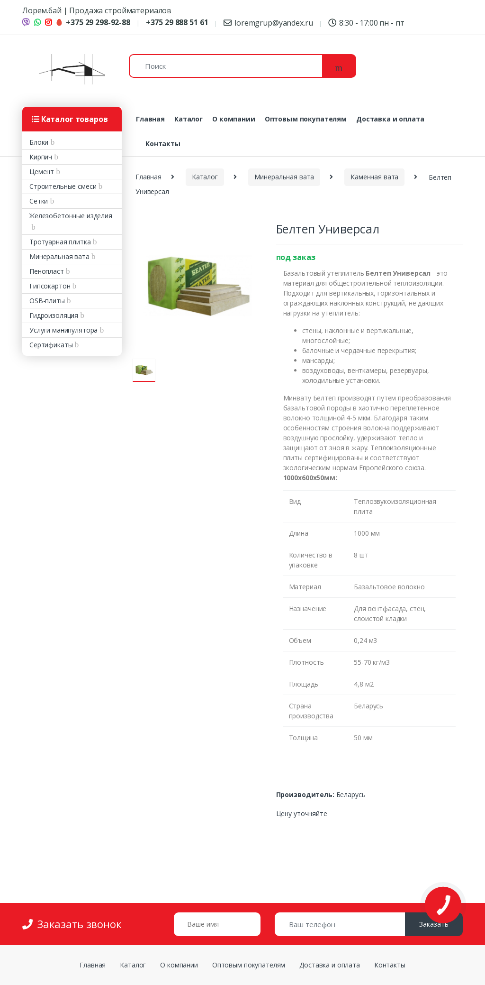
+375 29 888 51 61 (177, 22)
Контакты (162, 143)
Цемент (41, 171)
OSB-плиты (47, 300)
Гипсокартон (49, 285)
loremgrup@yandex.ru (268, 23)
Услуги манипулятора (63, 330)
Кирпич (40, 156)
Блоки (38, 142)
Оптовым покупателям (306, 118)
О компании (233, 118)
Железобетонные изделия (70, 215)
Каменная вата (374, 176)
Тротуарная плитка (60, 241)
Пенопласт (46, 271)
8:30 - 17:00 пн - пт (366, 23)
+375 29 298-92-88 (92, 22)
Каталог (188, 118)
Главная (150, 118)
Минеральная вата (59, 256)
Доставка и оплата (390, 118)
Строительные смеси (62, 186)
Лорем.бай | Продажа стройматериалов (96, 10)
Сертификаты (50, 344)
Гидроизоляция (53, 315)
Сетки (38, 200)
